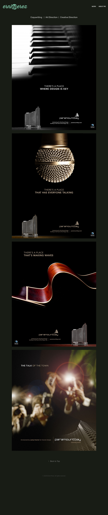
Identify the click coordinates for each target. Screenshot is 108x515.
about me (102, 6)
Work (94, 6)
